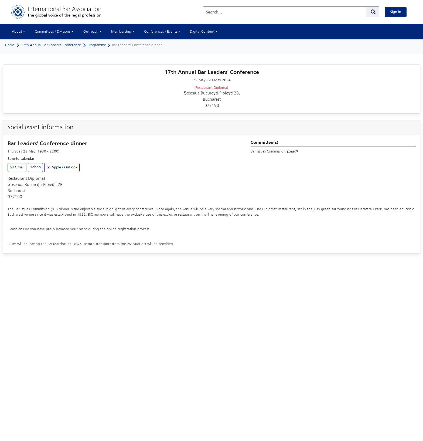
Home (10, 45)
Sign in (395, 12)
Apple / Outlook (63, 167)
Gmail (19, 167)
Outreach (90, 31)
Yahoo (35, 167)
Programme (96, 45)
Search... (214, 12)
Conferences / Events (160, 31)
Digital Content (202, 31)
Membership (121, 31)
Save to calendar (21, 159)
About (17, 31)
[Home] (61, 12)
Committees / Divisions (52, 31)
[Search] (373, 12)
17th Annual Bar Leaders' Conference (51, 45)
